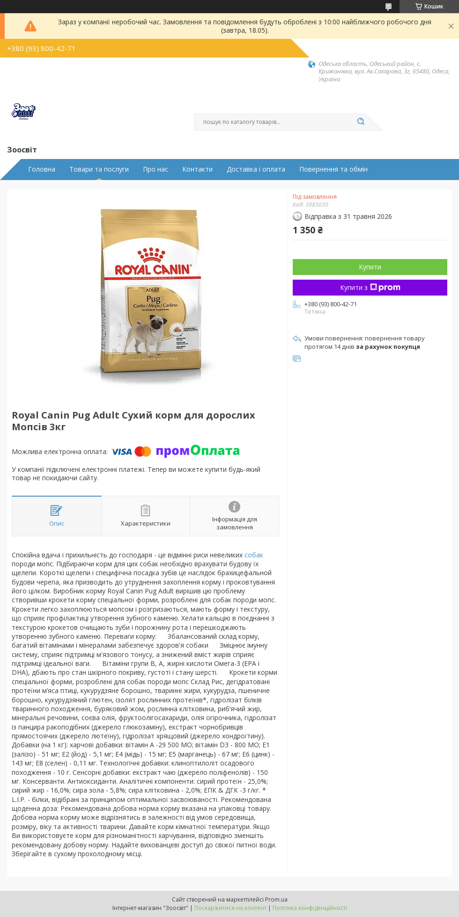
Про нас (155, 169)
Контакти (197, 169)
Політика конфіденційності (310, 908)
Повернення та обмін (333, 169)
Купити (370, 266)
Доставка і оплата (256, 169)
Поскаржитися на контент (230, 908)
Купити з (370, 287)
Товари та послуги (99, 169)
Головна (41, 169)
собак (253, 554)
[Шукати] (360, 122)
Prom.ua (276, 899)
